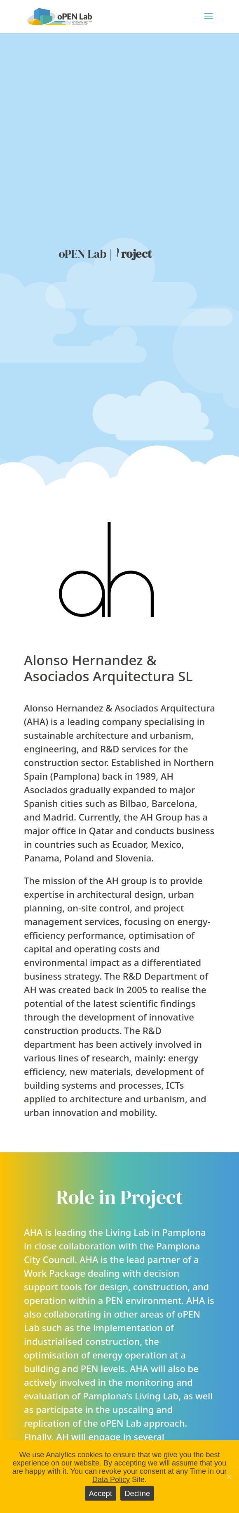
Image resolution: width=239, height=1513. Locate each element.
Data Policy (111, 1479)
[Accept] (229, 1477)
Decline (137, 1493)
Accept (100, 1493)
